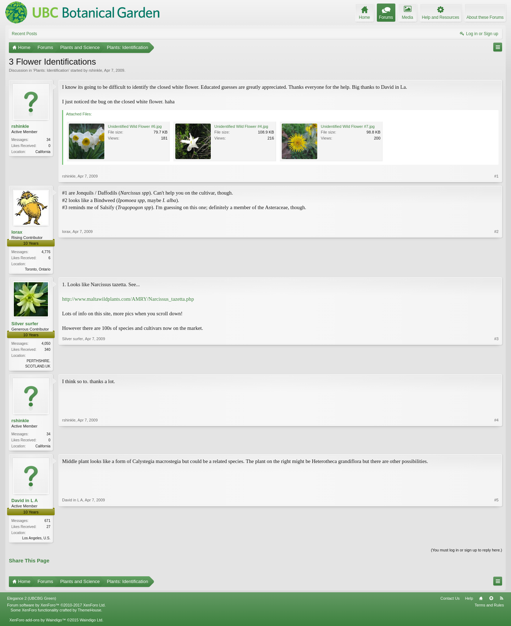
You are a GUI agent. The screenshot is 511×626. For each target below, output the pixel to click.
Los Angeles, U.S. (36, 540)
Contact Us (450, 601)
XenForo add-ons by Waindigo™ (37, 623)
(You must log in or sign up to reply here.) (466, 552)
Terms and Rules (489, 608)
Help (469, 601)
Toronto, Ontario (37, 269)
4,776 (46, 252)
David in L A (24, 502)
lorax (16, 232)
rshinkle (95, 70)
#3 (496, 366)
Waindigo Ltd (90, 623)
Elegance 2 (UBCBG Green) (31, 601)
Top (491, 601)
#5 (496, 539)
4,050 (46, 344)
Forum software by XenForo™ (56, 608)
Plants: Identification (51, 70)
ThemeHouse (89, 613)
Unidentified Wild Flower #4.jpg (241, 126)
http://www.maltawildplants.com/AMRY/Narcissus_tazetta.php (128, 300)
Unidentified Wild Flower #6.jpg (135, 126)
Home (480, 601)
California (42, 152)
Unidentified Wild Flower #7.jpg (348, 126)
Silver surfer (24, 324)
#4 (496, 447)
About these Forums (485, 17)
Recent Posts (24, 33)
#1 (496, 176)
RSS (501, 601)
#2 (496, 268)
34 (48, 140)
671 (47, 522)
